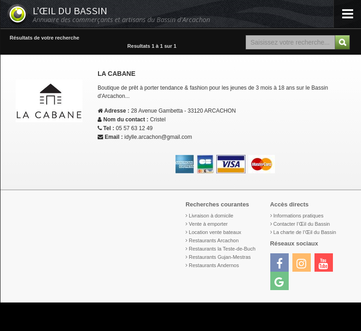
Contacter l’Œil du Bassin (302, 224)
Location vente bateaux (215, 232)
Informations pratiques (299, 215)
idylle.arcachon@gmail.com (158, 137)
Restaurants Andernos (214, 265)
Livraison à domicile (211, 215)
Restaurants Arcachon (214, 240)
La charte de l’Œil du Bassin (305, 232)
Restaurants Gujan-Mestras (220, 257)
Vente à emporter (208, 224)
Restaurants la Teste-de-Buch (222, 248)
